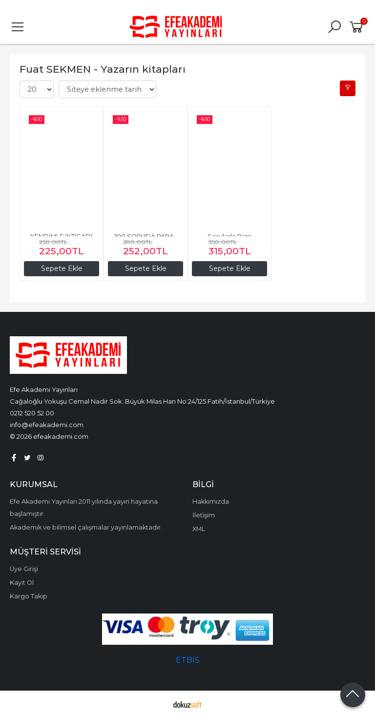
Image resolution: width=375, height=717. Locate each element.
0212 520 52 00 (32, 413)
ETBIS (188, 660)
